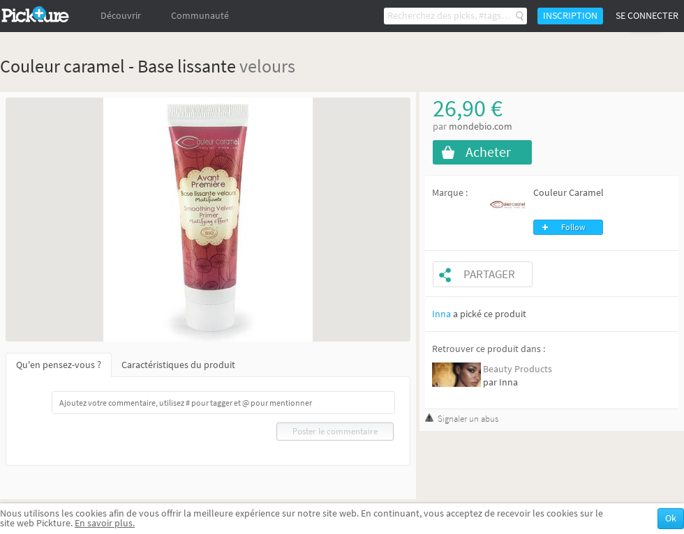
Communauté (200, 15)
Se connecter (647, 15)
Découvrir (121, 15)
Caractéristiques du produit (178, 365)
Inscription (570, 15)
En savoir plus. (105, 523)
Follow (573, 227)
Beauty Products (517, 369)
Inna (441, 314)
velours (267, 66)
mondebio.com (480, 126)
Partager (489, 274)
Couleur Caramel (568, 192)
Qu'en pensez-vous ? (58, 365)
